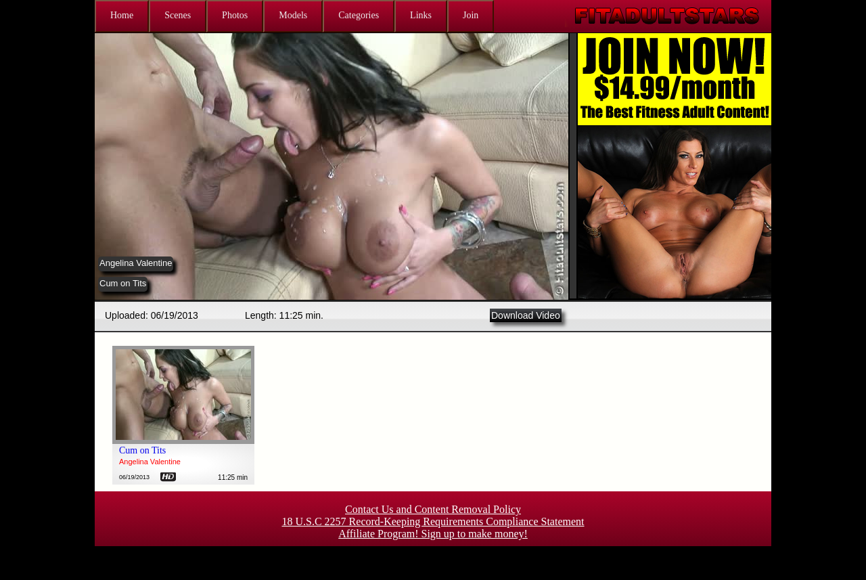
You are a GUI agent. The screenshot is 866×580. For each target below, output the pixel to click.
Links (421, 15)
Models (293, 15)
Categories (358, 15)
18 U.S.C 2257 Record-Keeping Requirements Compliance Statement (432, 521)
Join (470, 15)
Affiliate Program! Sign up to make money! (433, 533)
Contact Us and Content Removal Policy (433, 509)
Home (121, 15)
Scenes (177, 15)
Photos (235, 15)
